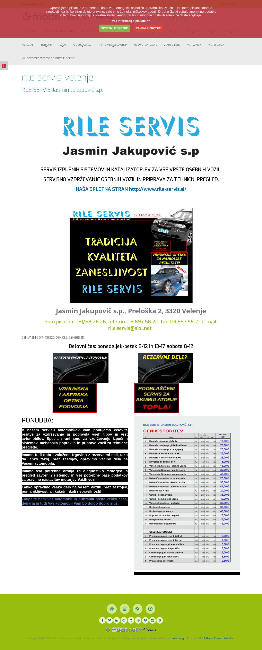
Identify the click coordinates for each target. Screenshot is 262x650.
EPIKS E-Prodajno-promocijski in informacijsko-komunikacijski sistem (85, 638)
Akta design (178, 638)
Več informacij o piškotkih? (131, 21)
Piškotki (208, 638)
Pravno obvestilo (223, 638)
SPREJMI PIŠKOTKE (114, 28)
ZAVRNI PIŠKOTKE (148, 28)
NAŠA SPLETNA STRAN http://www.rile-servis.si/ (131, 193)
